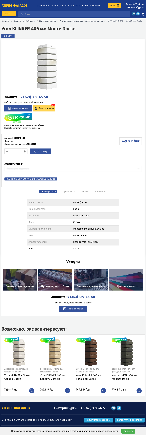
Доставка (64, 5)
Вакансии (95, 5)
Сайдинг (29, 21)
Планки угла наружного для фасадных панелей (31, 179)
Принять (128, 431)
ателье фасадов (15, 5)
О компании (43, 5)
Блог (58, 419)
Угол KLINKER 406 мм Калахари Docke (88, 377)
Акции (85, 5)
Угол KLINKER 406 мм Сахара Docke (17, 377)
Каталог (17, 21)
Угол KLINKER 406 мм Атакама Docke (124, 377)
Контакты (75, 5)
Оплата (54, 5)
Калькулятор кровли (129, 420)
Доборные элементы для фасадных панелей (83, 21)
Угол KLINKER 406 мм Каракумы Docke (52, 377)
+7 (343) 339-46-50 (133, 3)
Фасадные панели (47, 21)
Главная (5, 21)
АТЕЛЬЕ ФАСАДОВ (15, 408)
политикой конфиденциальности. (100, 431)
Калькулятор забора (98, 420)
